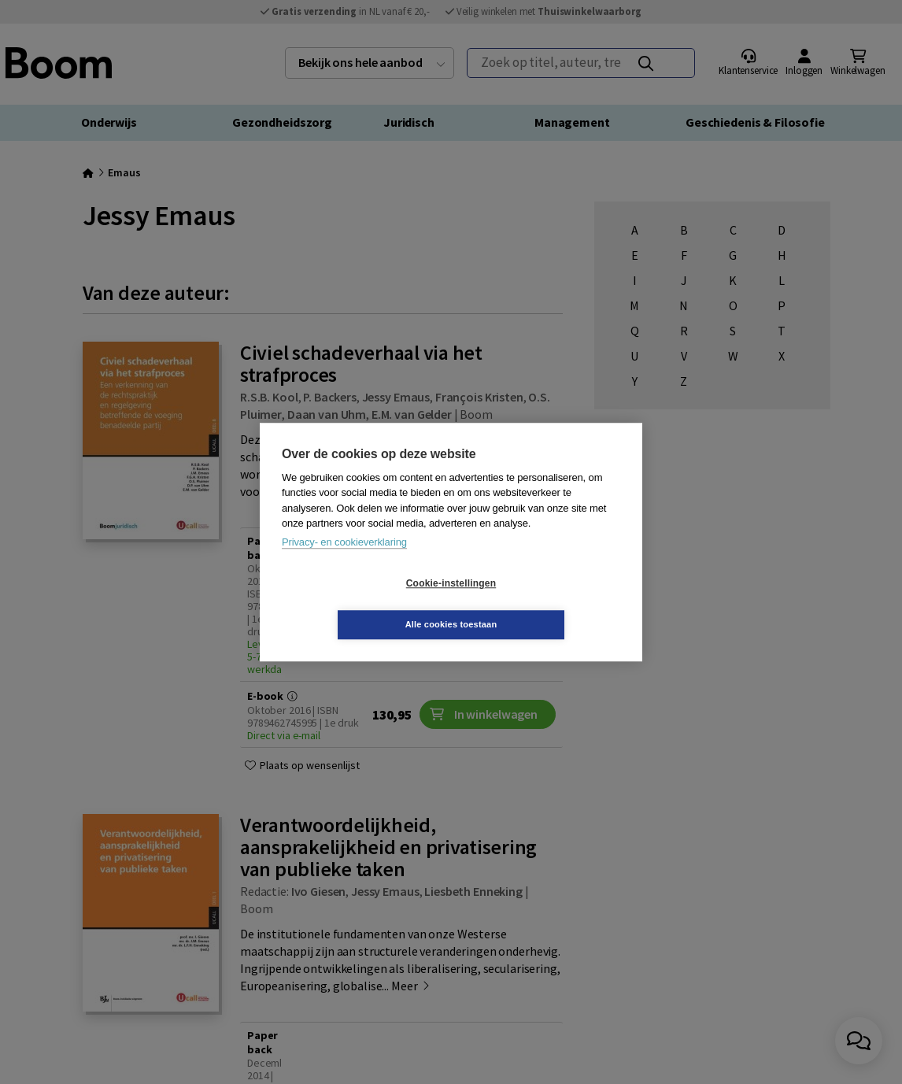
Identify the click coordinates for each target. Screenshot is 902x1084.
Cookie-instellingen (357, 603)
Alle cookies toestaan (545, 604)
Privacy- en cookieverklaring (344, 562)
